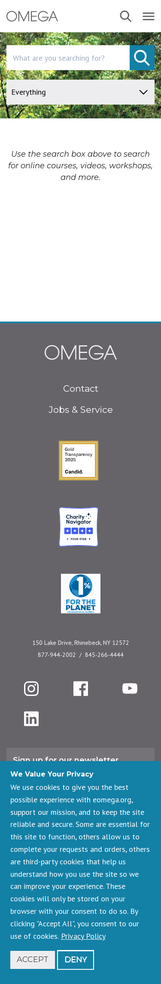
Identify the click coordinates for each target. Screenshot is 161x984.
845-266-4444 (104, 655)
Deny (75, 959)
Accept (33, 959)
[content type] (80, 92)
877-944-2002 (57, 655)
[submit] (142, 57)
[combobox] (80, 57)
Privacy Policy (83, 936)
